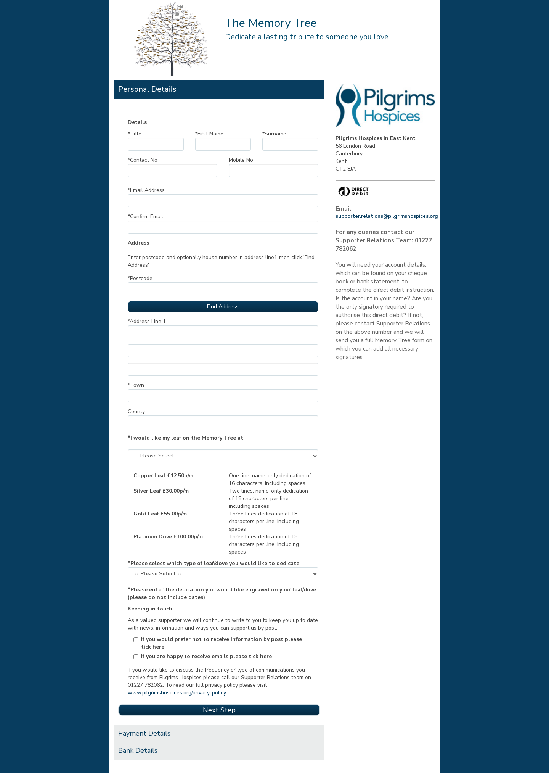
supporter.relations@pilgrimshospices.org (387, 216)
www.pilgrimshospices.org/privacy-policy (177, 692)
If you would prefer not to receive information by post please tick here (221, 643)
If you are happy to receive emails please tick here (206, 656)
